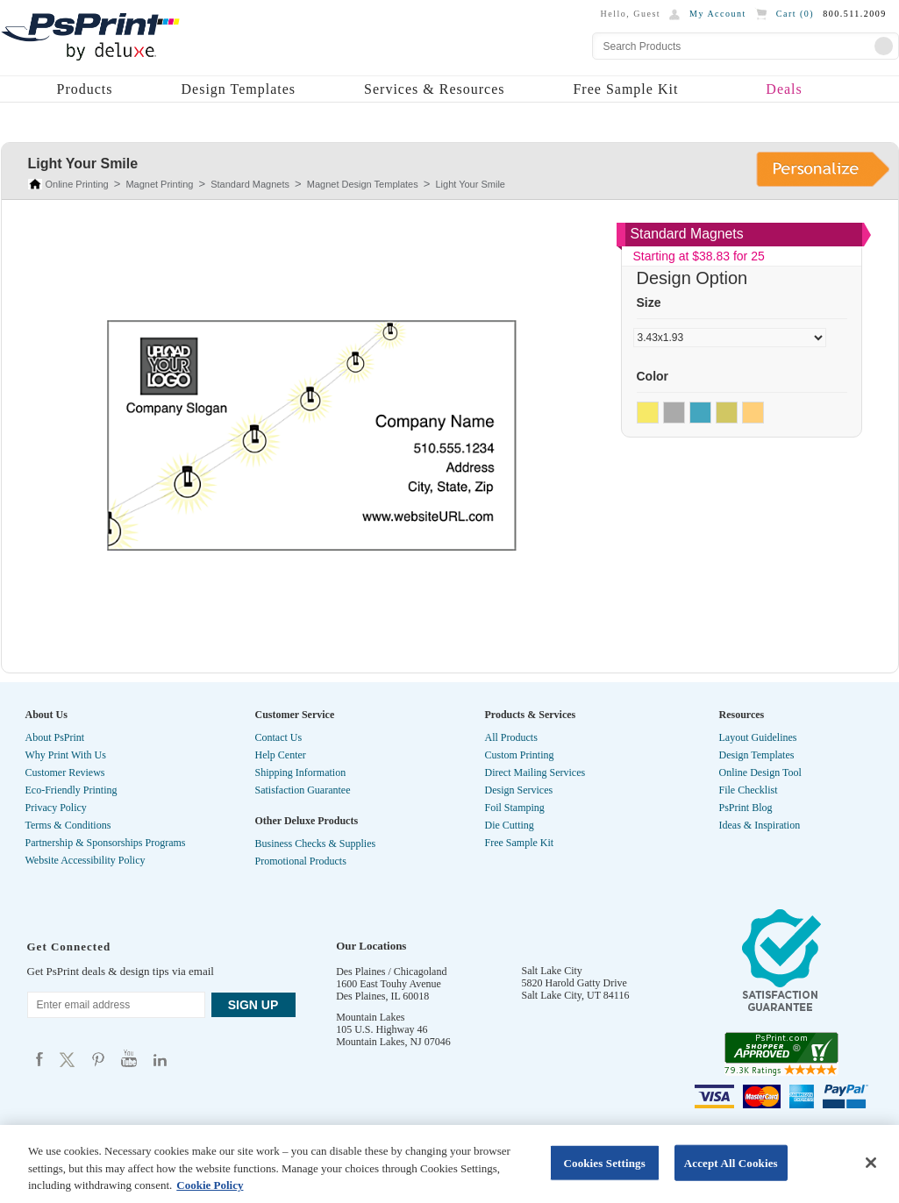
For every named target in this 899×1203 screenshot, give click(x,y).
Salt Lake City (552, 971)
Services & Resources (434, 89)
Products (85, 89)
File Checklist (748, 790)
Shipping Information (300, 772)
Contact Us (279, 737)
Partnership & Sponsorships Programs (105, 842)
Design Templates (239, 89)
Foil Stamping (515, 807)
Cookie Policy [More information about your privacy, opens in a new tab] (209, 1185)
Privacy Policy (56, 807)
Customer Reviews (65, 772)
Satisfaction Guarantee (303, 790)
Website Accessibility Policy (85, 860)
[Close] (871, 1162)
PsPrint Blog (746, 807)
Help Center (280, 755)
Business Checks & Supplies (315, 843)
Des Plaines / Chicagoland (391, 971)
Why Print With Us (65, 755)
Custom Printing (519, 755)
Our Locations (371, 945)
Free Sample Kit (625, 89)
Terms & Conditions (68, 825)
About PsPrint (55, 737)
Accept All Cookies (731, 1162)
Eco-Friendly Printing (71, 790)
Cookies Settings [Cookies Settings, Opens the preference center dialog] (604, 1162)
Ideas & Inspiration (760, 825)
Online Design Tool (760, 772)
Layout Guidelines (758, 737)
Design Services (519, 790)
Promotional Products (300, 861)
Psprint (39, 1059)
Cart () (795, 13)
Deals (784, 89)
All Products (511, 737)
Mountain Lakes (370, 1017)
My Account (717, 13)
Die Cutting (509, 825)
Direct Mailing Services (535, 772)
